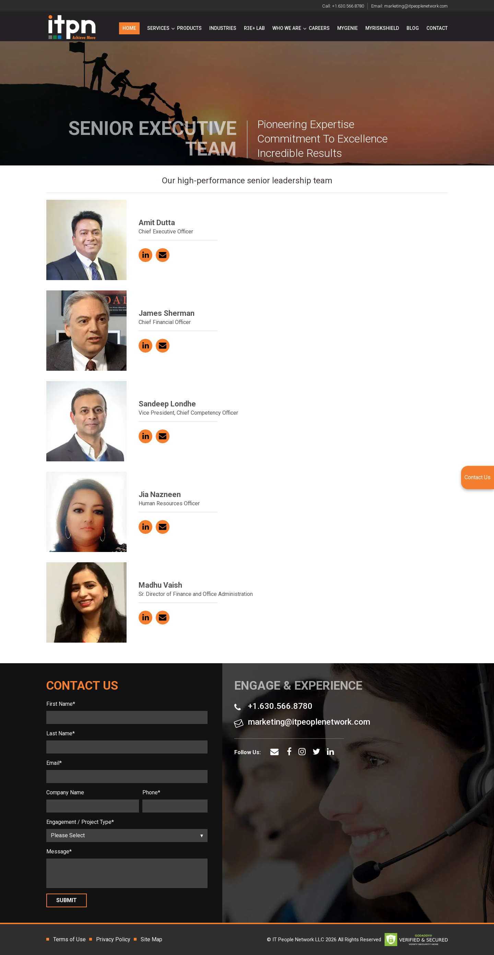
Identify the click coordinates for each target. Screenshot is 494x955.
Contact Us (477, 477)
